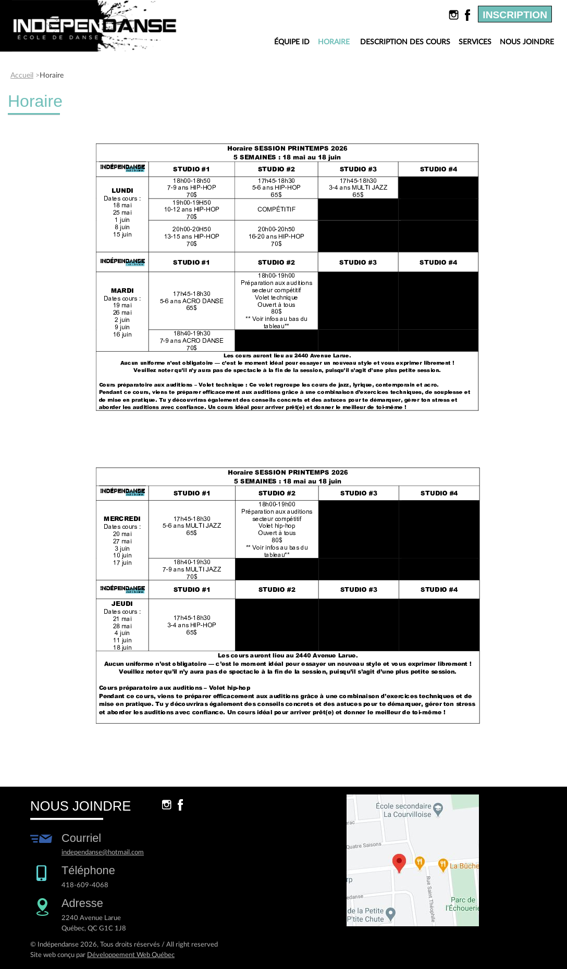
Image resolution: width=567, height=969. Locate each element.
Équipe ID (292, 42)
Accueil (21, 75)
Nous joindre (527, 42)
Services (475, 42)
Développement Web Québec (131, 955)
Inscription (515, 14)
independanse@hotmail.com (102, 852)
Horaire (336, 42)
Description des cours (405, 42)
